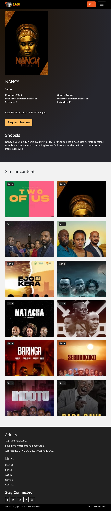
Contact (9, 484)
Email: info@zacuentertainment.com (25, 445)
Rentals (9, 479)
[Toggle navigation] (102, 4)
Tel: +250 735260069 (16, 440)
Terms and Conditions (96, 506)
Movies (9, 464)
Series (8, 469)
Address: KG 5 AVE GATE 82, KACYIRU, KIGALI (29, 450)
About (8, 474)
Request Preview (19, 122)
